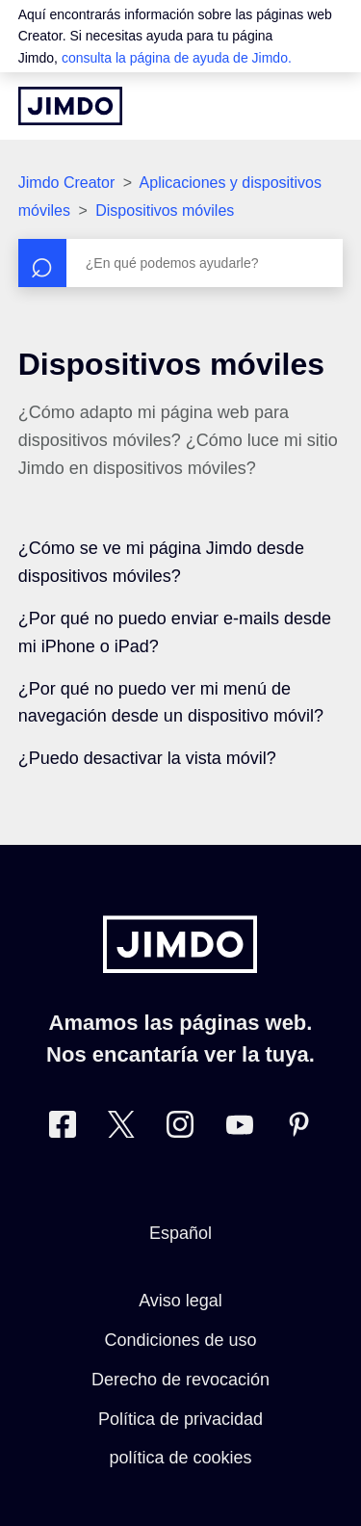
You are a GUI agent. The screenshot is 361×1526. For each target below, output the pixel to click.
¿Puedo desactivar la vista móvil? (147, 758)
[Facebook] (62, 1128)
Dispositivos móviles (164, 210)
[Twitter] (121, 1128)
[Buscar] (181, 263)
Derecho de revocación (180, 1379)
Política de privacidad (180, 1419)
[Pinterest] (298, 1128)
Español (180, 1233)
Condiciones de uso (180, 1340)
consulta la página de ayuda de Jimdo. (177, 58)
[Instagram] (180, 1128)
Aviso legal (180, 1300)
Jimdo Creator (66, 182)
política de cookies (180, 1457)
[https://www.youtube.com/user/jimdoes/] (239, 1128)
